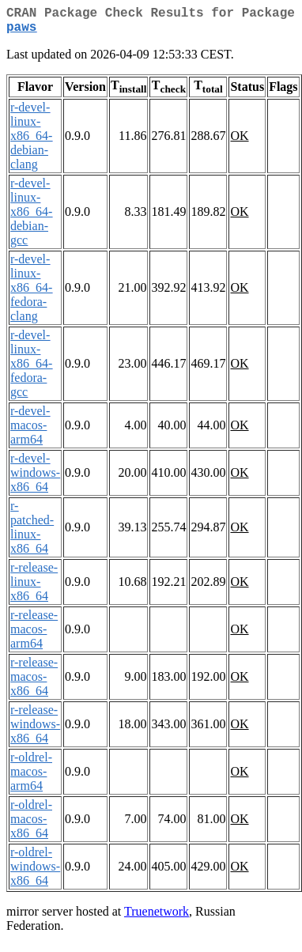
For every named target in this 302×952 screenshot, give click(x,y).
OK (239, 142)
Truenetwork (156, 917)
